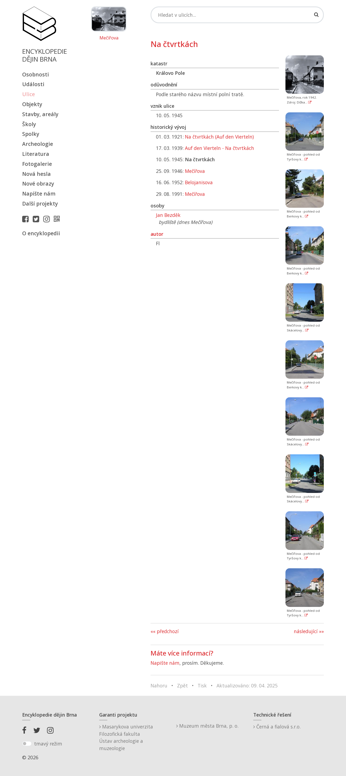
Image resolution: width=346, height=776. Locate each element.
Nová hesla (36, 173)
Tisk (202, 685)
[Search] (237, 14)
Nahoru (159, 685)
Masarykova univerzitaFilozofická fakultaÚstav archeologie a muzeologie (126, 737)
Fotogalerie (37, 163)
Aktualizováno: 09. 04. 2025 (247, 685)
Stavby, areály (40, 114)
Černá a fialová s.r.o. (277, 726)
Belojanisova (199, 182)
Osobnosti (35, 74)
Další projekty (40, 203)
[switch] (27, 743)
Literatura (35, 153)
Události (33, 84)
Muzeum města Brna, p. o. (207, 726)
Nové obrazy (38, 183)
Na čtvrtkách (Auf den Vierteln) (219, 136)
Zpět (182, 685)
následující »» (309, 631)
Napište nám (38, 193)
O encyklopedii (41, 233)
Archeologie (37, 143)
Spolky (30, 133)
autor (157, 234)
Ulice (28, 94)
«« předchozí (165, 631)
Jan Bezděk (168, 215)
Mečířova (108, 38)
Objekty (32, 104)
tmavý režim (48, 743)
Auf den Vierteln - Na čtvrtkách (219, 148)
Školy (29, 124)
